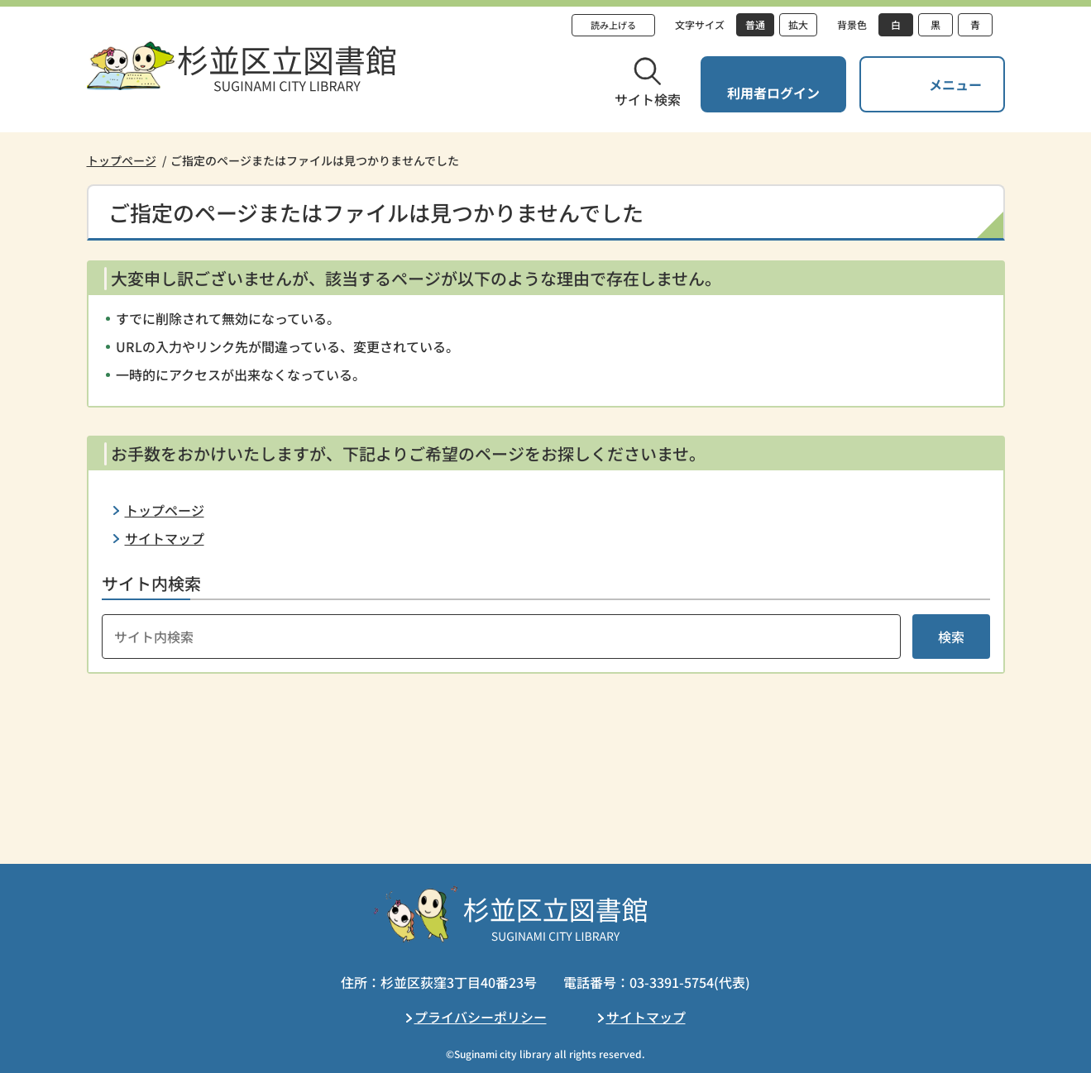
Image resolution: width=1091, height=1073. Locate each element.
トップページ (121, 160)
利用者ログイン (773, 93)
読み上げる (613, 24)
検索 (951, 636)
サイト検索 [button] (648, 99)
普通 (755, 24)
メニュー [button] (955, 84)
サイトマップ (164, 538)
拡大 (798, 24)
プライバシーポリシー (480, 1017)
